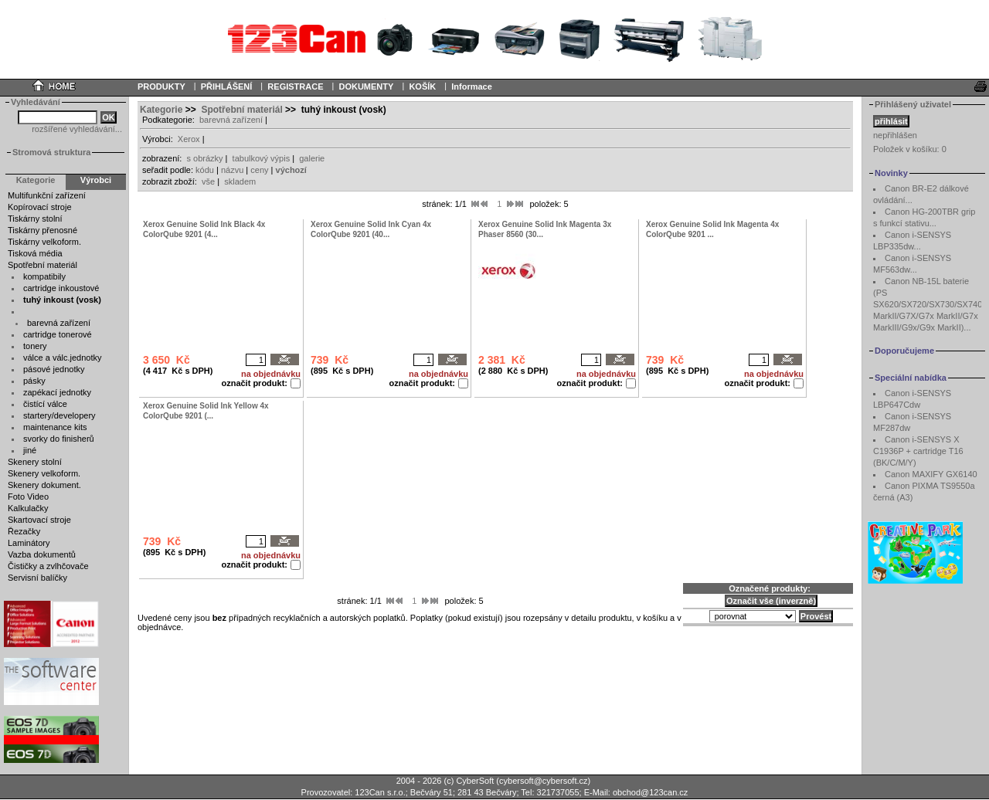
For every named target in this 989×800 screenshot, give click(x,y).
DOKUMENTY (365, 86)
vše (208, 181)
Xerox (189, 139)
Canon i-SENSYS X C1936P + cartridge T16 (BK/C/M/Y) (918, 451)
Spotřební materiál (42, 264)
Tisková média (35, 253)
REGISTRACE (295, 86)
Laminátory (28, 542)
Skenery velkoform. (44, 473)
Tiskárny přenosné (42, 230)
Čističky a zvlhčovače (48, 566)
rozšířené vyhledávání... (77, 129)
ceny (259, 170)
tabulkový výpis (262, 158)
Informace (471, 86)
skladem (240, 181)
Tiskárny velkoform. (44, 241)
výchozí (291, 170)
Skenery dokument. (44, 485)
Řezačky (24, 531)
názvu (232, 170)
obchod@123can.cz (650, 792)
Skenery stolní (35, 461)
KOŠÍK (422, 86)
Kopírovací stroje (40, 207)
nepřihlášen (895, 135)
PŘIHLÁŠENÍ (227, 86)
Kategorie (161, 109)
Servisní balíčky (37, 577)
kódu (204, 170)
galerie (312, 158)
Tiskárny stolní (35, 218)
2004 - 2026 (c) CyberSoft (445, 780)
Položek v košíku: (910, 149)
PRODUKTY (161, 86)
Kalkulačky (28, 508)
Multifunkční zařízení (47, 195)
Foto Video (28, 496)
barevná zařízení (231, 119)
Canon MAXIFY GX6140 (931, 474)
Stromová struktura (51, 152)
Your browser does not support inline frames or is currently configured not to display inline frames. (494, 38)
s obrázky (204, 158)
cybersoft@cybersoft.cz (543, 780)
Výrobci (95, 180)
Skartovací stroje (39, 519)
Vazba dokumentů (42, 554)
